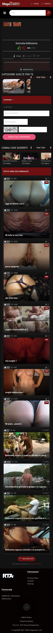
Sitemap (30, 584)
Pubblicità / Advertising (11, 596)
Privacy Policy (32, 578)
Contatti (30, 581)
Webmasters (6, 599)
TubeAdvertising (35, 564)
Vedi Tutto (40, 77)
